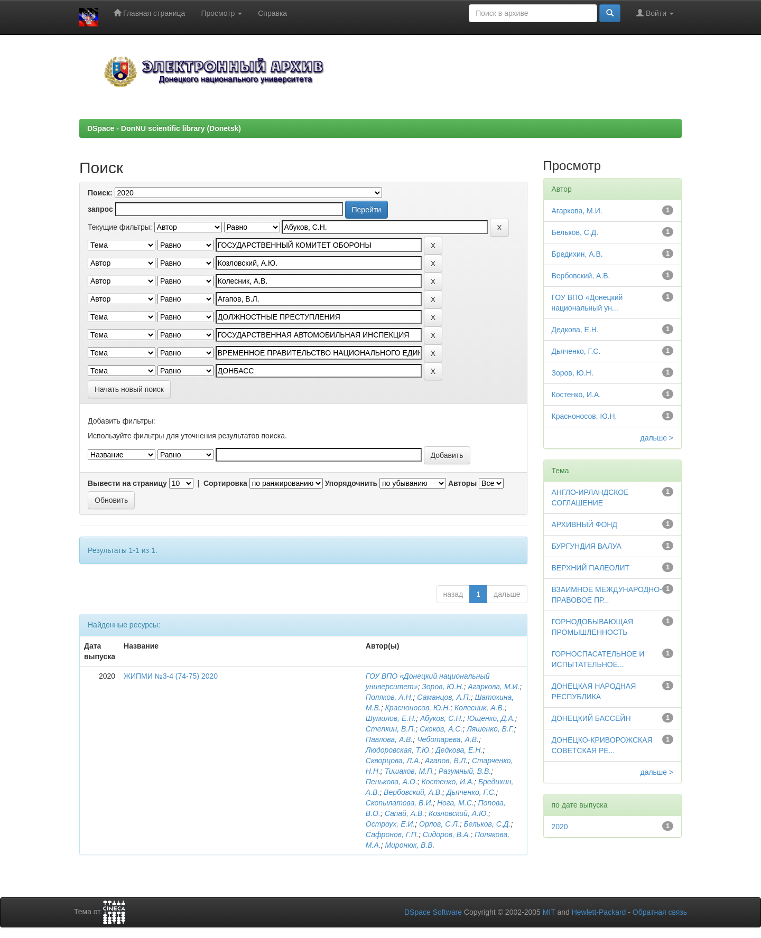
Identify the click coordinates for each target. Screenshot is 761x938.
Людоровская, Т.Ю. (398, 750)
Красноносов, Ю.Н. (417, 708)
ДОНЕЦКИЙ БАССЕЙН (591, 718)
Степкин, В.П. (391, 729)
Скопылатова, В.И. (399, 803)
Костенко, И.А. (448, 781)
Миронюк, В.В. (409, 845)
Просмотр (221, 13)
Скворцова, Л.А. (393, 760)
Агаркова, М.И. (493, 686)
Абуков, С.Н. (441, 718)
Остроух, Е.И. (390, 824)
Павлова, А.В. (389, 739)
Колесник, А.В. (479, 708)
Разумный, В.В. (465, 771)
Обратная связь (660, 912)
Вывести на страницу (127, 483)
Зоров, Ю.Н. (442, 686)
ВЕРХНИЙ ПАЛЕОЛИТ (591, 568)
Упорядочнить (351, 483)
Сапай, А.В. (405, 813)
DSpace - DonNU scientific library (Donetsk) (164, 128)
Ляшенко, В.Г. (490, 729)
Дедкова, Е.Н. (458, 750)
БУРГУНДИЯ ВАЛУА (586, 546)
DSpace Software (433, 912)
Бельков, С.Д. (487, 824)
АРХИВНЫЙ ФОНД (584, 524)
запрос (100, 209)
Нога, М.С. (455, 803)
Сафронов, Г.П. (392, 834)
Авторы (462, 483)
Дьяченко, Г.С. (471, 792)
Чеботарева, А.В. (448, 739)
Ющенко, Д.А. (491, 718)
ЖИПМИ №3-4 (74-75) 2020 (171, 676)
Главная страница (149, 12)
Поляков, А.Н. (389, 697)
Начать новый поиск (129, 389)
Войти (655, 12)
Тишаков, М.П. (409, 771)
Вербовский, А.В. (413, 792)
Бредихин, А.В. (577, 254)
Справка (272, 13)
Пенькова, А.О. (391, 781)
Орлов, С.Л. (439, 824)
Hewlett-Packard (599, 912)
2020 (560, 826)
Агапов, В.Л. (446, 760)
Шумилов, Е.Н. (391, 718)
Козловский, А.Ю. (458, 813)
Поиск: (100, 193)
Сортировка (225, 483)
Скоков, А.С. (441, 729)
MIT (549, 912)
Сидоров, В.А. (447, 834)
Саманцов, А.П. (443, 697)
